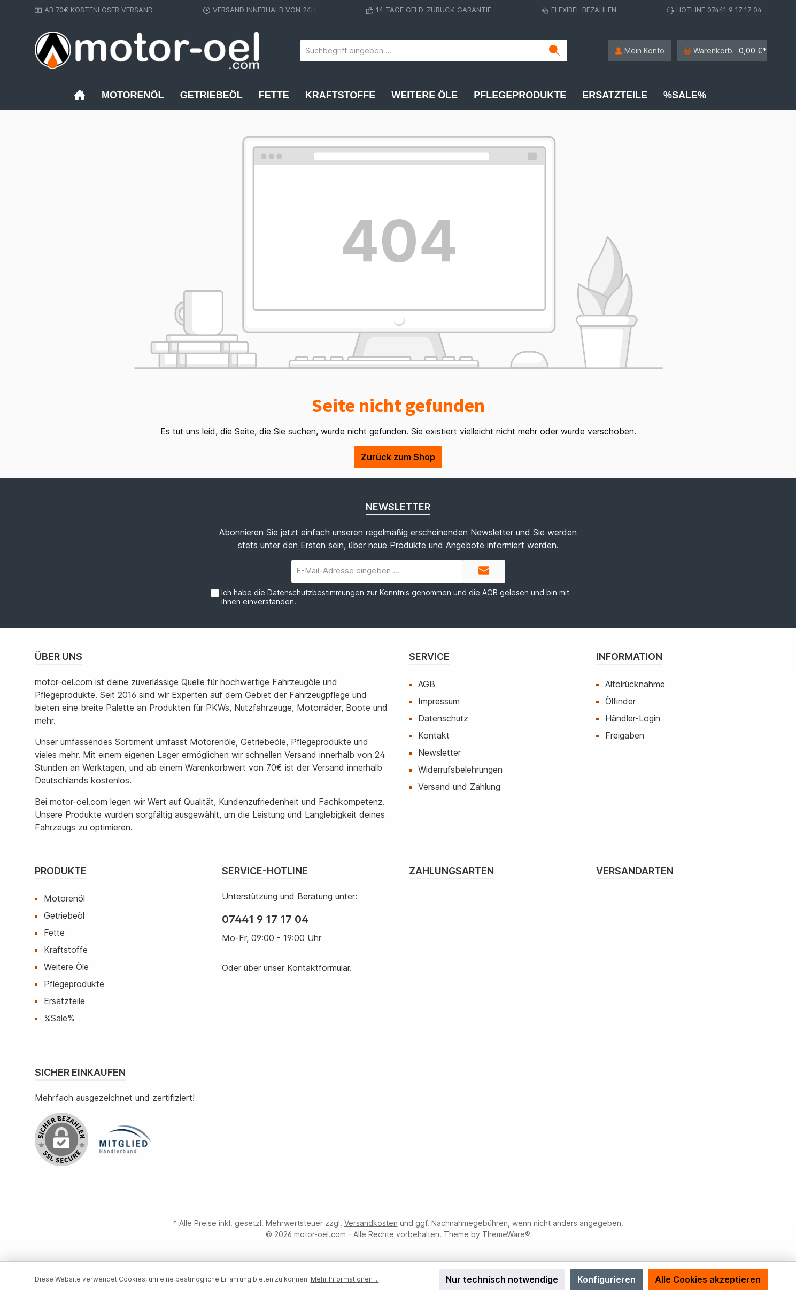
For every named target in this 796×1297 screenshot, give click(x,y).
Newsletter (439, 752)
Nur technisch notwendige (502, 1279)
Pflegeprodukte (74, 983)
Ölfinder (620, 701)
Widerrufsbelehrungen (460, 769)
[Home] (88, 95)
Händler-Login (632, 718)
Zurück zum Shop (398, 457)
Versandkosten (371, 1223)
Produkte (61, 870)
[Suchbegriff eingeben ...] (421, 50)
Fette (54, 932)
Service (429, 656)
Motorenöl (64, 898)
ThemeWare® (506, 1234)
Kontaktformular (318, 967)
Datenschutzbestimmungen (315, 592)
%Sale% (59, 1018)
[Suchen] (554, 50)
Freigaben (624, 735)
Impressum (439, 701)
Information (629, 656)
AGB (490, 592)
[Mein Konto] (639, 50)
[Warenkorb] (722, 50)
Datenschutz (443, 718)
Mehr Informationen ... (345, 1279)
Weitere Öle (66, 966)
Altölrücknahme (635, 684)
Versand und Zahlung (459, 786)
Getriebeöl (64, 915)
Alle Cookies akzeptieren (708, 1279)
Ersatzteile (64, 1001)
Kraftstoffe (66, 949)
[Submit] (483, 571)
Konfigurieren (606, 1279)
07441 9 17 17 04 (265, 919)
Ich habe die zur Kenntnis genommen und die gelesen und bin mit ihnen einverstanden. (395, 597)
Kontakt (434, 735)
